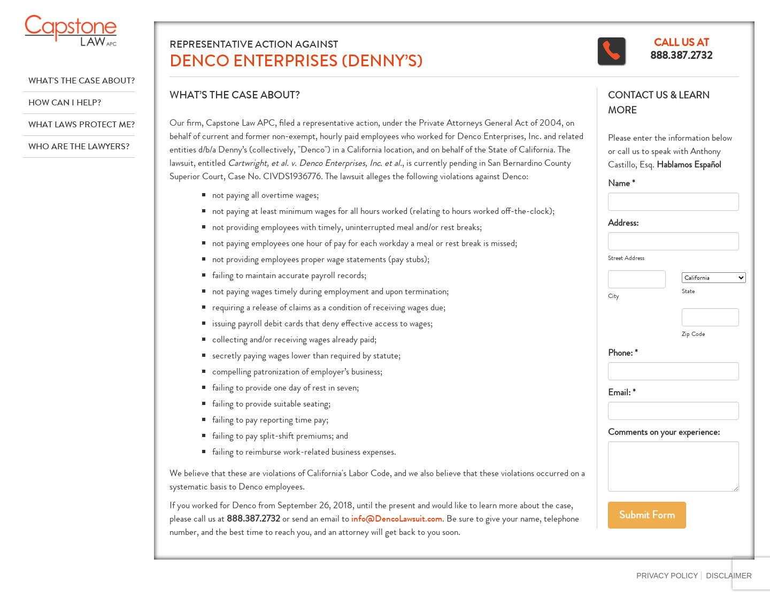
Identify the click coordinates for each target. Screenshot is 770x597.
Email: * (622, 392)
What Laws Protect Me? (81, 124)
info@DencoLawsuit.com (396, 518)
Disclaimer (729, 575)
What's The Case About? (81, 80)
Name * (621, 183)
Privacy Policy (667, 575)
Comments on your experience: (664, 432)
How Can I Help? (64, 102)
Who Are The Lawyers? (78, 146)
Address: (623, 222)
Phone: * (623, 352)
